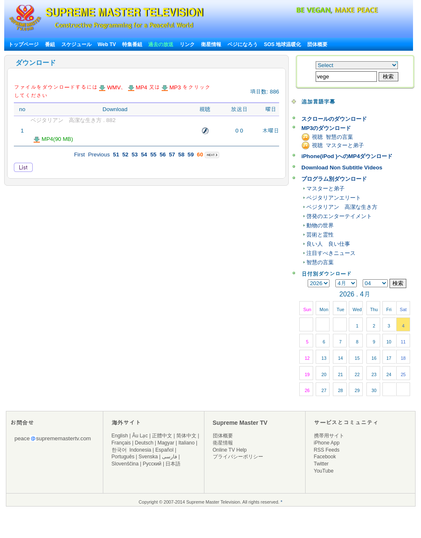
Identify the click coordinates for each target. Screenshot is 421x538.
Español (164, 450)
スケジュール (76, 44)
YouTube (324, 471)
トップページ (23, 44)
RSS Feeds (327, 450)
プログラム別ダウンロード (334, 179)
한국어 (119, 450)
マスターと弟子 (325, 188)
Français (121, 443)
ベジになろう (242, 44)
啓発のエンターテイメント (339, 216)
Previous (99, 154)
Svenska (148, 457)
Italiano (186, 443)
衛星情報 (211, 44)
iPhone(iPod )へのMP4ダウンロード (346, 156)
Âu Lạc (140, 436)
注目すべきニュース (331, 253)
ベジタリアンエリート (333, 198)
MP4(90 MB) (53, 139)
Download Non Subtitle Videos (341, 167)
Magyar (165, 443)
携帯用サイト (329, 436)
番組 (50, 44)
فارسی (169, 457)
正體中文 (162, 436)
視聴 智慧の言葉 (332, 137)
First (79, 154)
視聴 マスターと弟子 (338, 145)
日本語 (172, 464)
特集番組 (132, 44)
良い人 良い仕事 (328, 244)
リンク (187, 44)
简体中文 (186, 436)
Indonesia (140, 450)
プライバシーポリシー (238, 457)
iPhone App (327, 443)
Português (123, 457)
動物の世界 (320, 225)
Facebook (325, 457)
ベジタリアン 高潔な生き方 (341, 207)
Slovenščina (125, 464)
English (120, 436)
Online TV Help (230, 450)
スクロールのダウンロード (334, 119)
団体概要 (317, 44)
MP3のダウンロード (326, 128)
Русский (152, 464)
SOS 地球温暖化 (282, 44)
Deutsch (144, 443)
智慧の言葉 (320, 262)
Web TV (107, 44)
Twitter (321, 464)
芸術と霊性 (320, 234)
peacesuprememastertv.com (53, 438)
